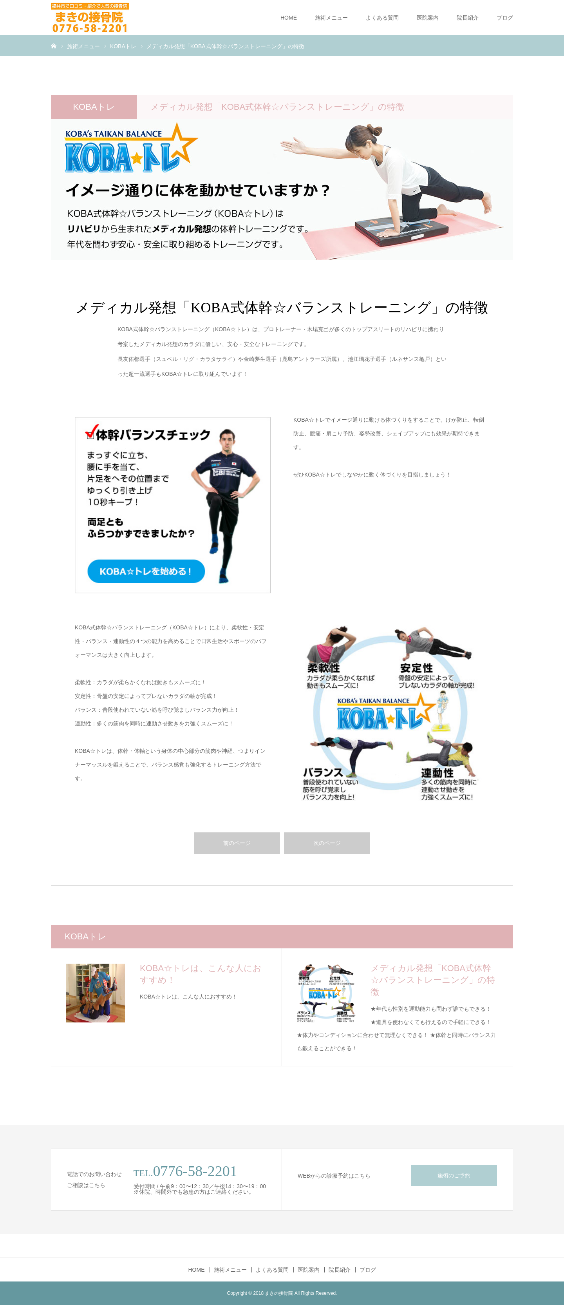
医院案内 (428, 17)
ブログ (505, 17)
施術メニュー (331, 17)
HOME (288, 17)
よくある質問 (382, 17)
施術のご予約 (453, 1175)
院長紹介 (468, 17)
